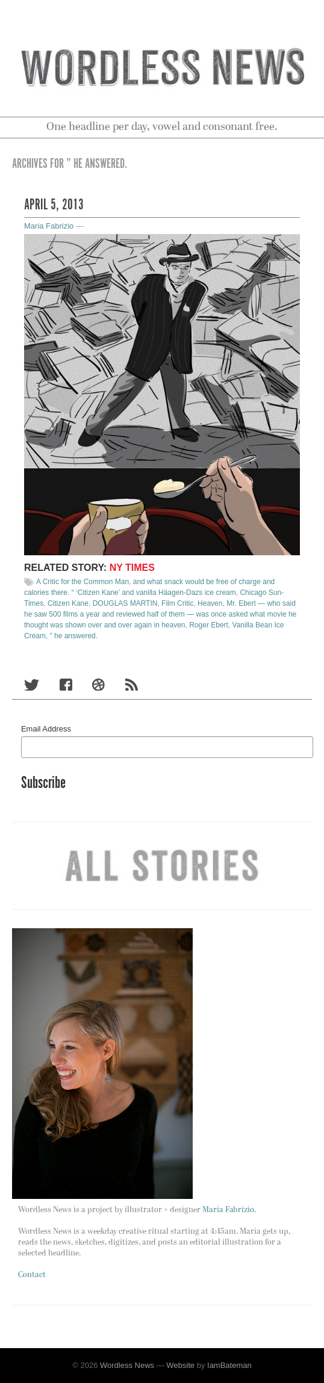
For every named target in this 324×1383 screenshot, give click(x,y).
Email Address (46, 728)
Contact (32, 1275)
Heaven (210, 603)
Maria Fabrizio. (229, 1210)
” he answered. (74, 636)
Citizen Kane (68, 603)
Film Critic (177, 603)
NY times (132, 567)
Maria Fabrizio (48, 225)
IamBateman (229, 1365)
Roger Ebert (208, 625)
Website (180, 1365)
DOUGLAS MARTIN (125, 603)
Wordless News (127, 1365)
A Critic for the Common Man (82, 582)
